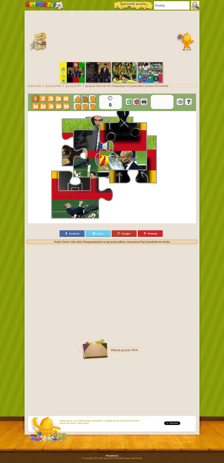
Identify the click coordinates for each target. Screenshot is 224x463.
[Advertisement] (112, 35)
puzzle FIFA (129, 350)
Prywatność (112, 456)
